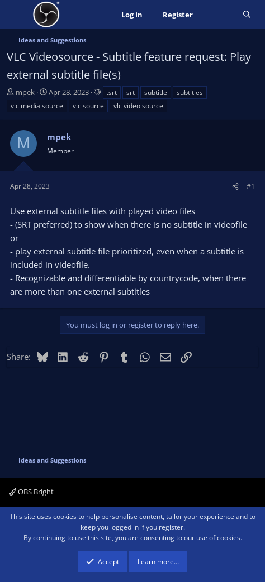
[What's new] (218, 14)
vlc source (88, 105)
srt (130, 92)
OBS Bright (31, 492)
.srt (112, 92)
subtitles (190, 92)
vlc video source (138, 105)
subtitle (155, 92)
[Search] (247, 14)
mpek (25, 92)
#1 (251, 186)
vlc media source (37, 105)
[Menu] (16, 14)
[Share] (235, 186)
